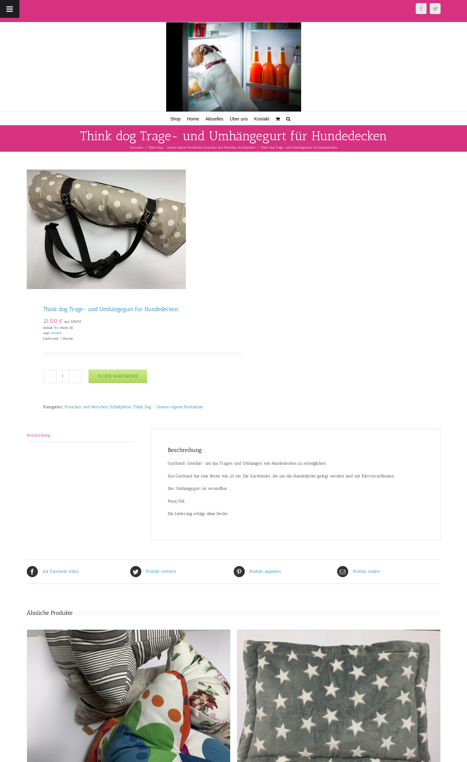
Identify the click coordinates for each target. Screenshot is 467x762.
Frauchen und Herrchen (86, 406)
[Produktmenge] (62, 376)
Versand (56, 333)
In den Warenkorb (118, 376)
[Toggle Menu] (9, 9)
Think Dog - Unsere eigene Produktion (168, 406)
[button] (288, 118)
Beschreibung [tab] (38, 435)
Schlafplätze (120, 406)
